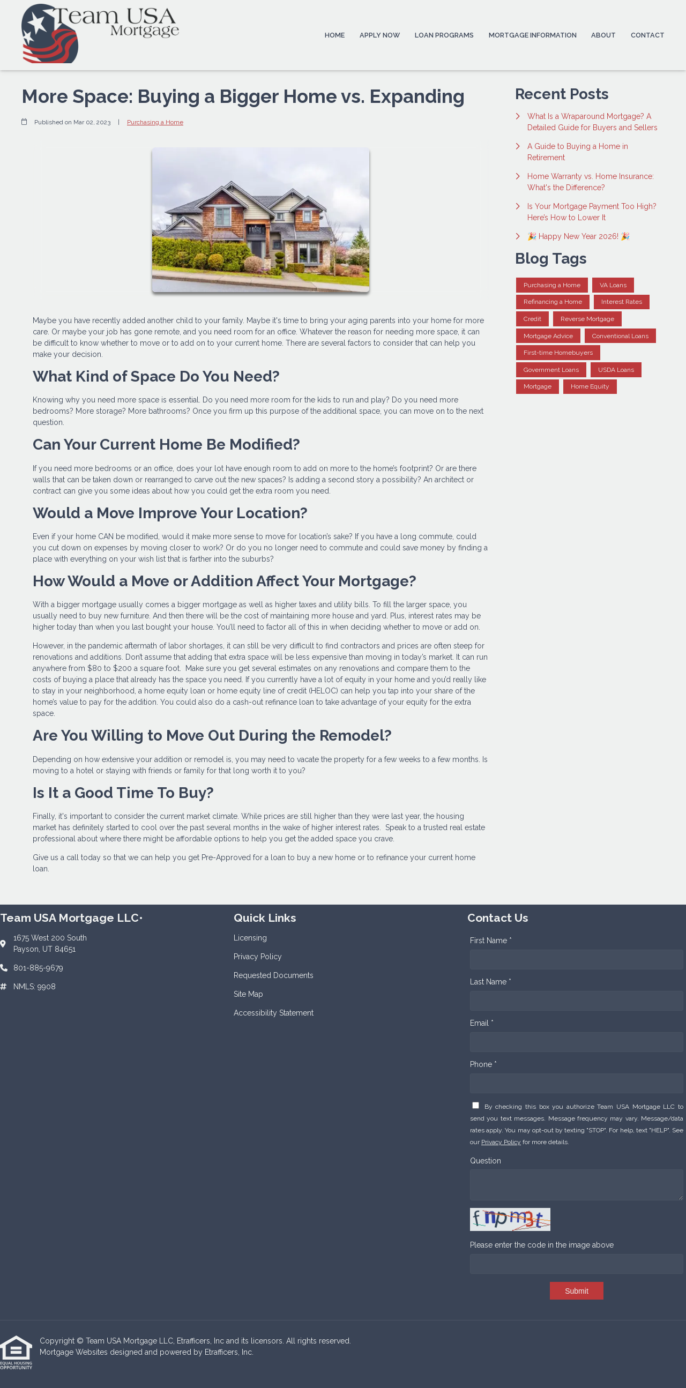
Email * (482, 1023)
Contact (648, 35)
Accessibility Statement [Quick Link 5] (274, 1013)
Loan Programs (444, 35)
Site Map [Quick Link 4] (248, 994)
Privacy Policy (501, 1142)
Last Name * (490, 981)
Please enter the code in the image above (542, 1245)
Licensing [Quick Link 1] (250, 938)
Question (485, 1160)
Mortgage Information (533, 35)
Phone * (483, 1064)
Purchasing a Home (155, 122)
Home (335, 35)
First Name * (491, 940)
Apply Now (380, 35)
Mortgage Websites (75, 1352)
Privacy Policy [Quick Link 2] (258, 956)
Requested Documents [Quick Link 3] (274, 975)
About (603, 35)
